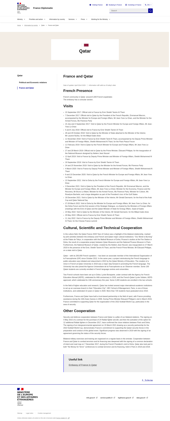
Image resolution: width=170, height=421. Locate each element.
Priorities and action (36, 19)
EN (148, 5)
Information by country (57, 19)
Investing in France (134, 5)
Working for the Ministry (99, 19)
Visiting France (97, 5)
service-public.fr (106, 398)
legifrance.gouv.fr (125, 398)
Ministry (20, 19)
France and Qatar (26, 88)
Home (19, 25)
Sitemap (20, 413)
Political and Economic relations (33, 82)
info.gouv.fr (90, 398)
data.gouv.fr (141, 398)
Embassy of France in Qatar (83, 365)
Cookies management (44, 413)
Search (150, 10)
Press (83, 19)
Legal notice (29, 413)
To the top (148, 380)
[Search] (128, 10)
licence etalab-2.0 (61, 418)
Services (72, 19)
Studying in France (115, 5)
